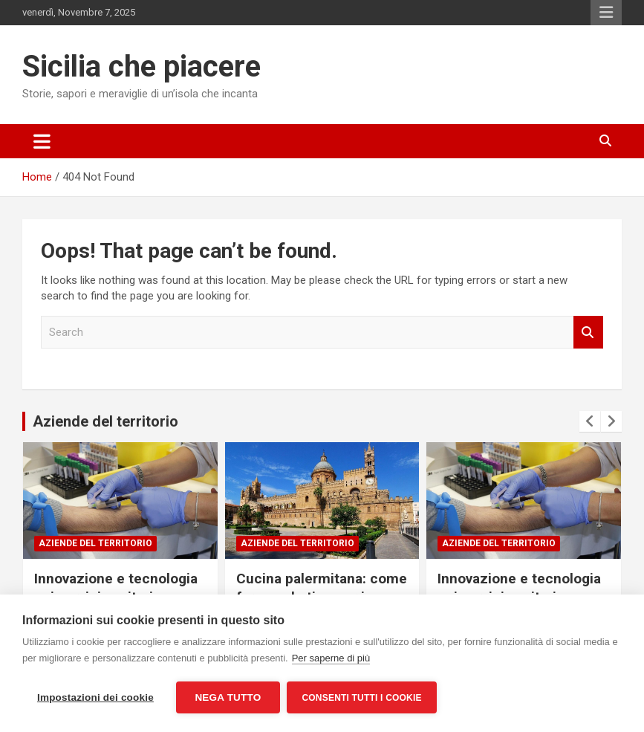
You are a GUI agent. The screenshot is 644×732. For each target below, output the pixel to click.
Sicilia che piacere (141, 66)
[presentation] (589, 421)
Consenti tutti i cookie (362, 698)
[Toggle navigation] (42, 141)
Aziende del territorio (105, 421)
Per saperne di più (331, 658)
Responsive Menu (606, 12)
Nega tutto (228, 697)
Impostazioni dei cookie (95, 697)
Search (588, 332)
